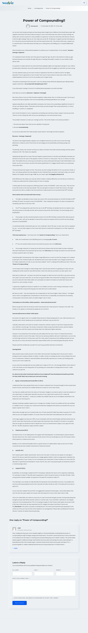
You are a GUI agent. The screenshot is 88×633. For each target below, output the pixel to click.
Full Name (15, 569)
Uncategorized (38, 8)
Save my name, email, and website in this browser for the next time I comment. (36, 597)
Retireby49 (34, 26)
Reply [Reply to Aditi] (14, 548)
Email (36, 569)
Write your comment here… (21, 578)
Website (58, 569)
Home (29, 8)
